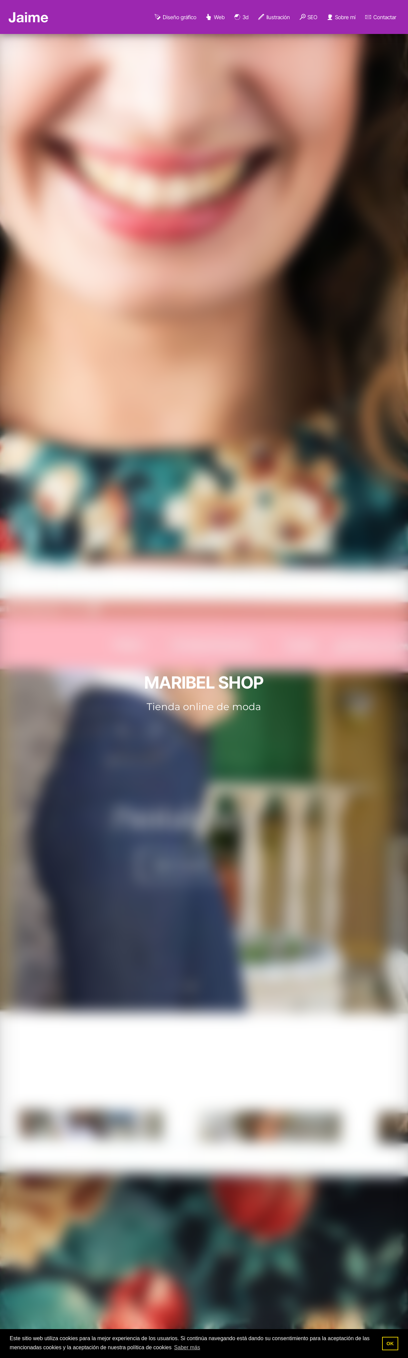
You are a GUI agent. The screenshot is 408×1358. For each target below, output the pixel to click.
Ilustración (273, 17)
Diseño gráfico (175, 17)
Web (215, 17)
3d (241, 17)
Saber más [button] (187, 1347)
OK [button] (390, 1343)
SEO (308, 17)
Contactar (380, 17)
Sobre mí (341, 17)
